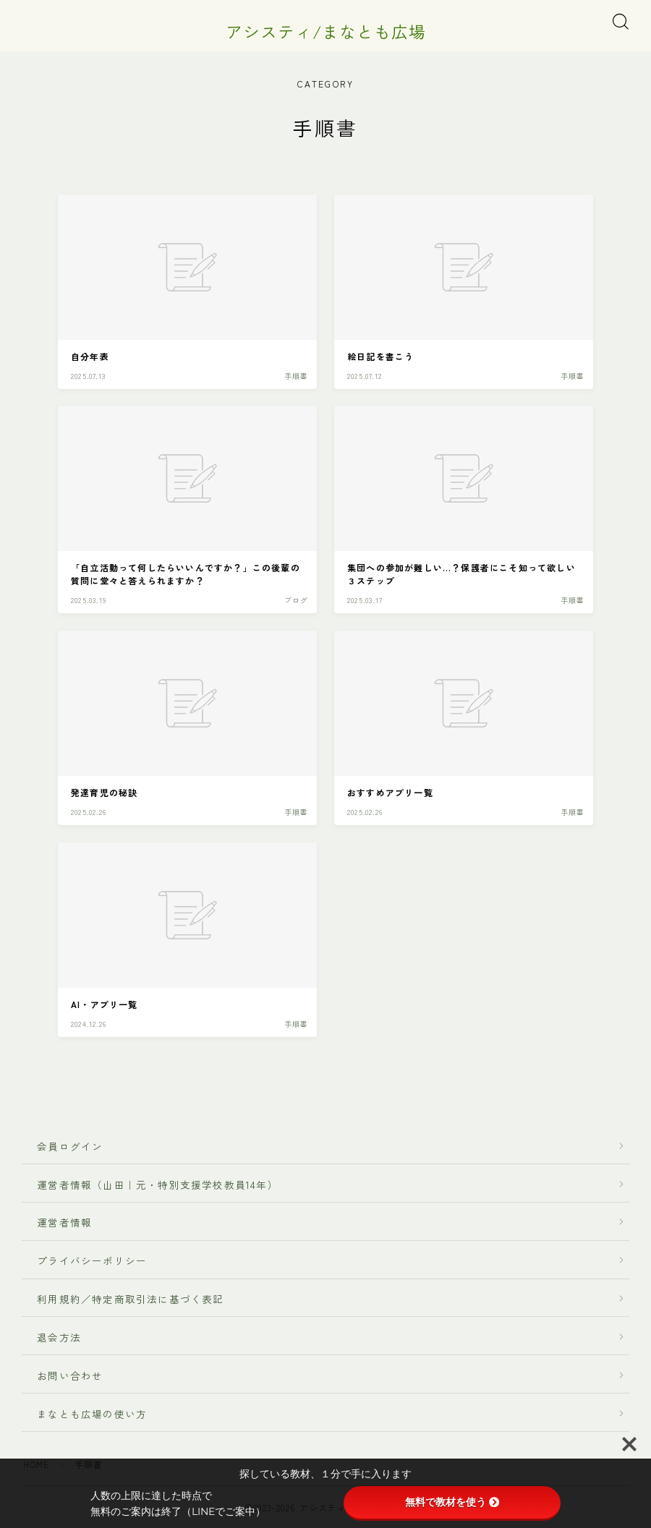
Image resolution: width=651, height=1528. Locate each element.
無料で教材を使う (452, 1501)
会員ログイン (64, 1146)
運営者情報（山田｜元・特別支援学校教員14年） (152, 1184)
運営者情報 (64, 1223)
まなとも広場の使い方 (86, 1414)
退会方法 (53, 1337)
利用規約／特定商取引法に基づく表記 (130, 1299)
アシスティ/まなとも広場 (325, 31)
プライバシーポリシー (92, 1261)
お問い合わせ (70, 1375)
